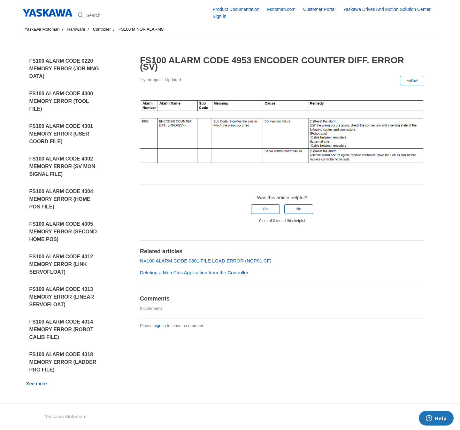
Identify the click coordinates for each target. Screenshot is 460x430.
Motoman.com (281, 9)
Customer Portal (319, 9)
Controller (102, 29)
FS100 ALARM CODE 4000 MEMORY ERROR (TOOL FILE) (61, 101)
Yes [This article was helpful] (265, 209)
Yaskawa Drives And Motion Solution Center (387, 9)
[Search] (143, 15)
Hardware (76, 29)
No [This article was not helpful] (298, 209)
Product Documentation (236, 9)
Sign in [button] (219, 16)
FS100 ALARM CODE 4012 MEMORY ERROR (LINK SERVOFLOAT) (61, 264)
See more (36, 383)
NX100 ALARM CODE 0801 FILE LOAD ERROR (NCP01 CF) (206, 260)
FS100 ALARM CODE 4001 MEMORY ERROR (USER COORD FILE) (61, 133)
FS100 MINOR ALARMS (141, 29)
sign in (160, 325)
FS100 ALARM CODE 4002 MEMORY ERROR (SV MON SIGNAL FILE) (62, 166)
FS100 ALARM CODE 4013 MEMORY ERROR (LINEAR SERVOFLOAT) (61, 296)
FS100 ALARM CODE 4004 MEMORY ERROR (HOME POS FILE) (61, 199)
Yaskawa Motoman (42, 29)
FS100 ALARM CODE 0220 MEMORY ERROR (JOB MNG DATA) (64, 68)
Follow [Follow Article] (412, 80)
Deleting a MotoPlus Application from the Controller (194, 272)
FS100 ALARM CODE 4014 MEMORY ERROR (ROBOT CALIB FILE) (61, 329)
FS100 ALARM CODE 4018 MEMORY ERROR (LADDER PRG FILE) (62, 362)
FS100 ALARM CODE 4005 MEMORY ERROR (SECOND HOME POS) (63, 231)
